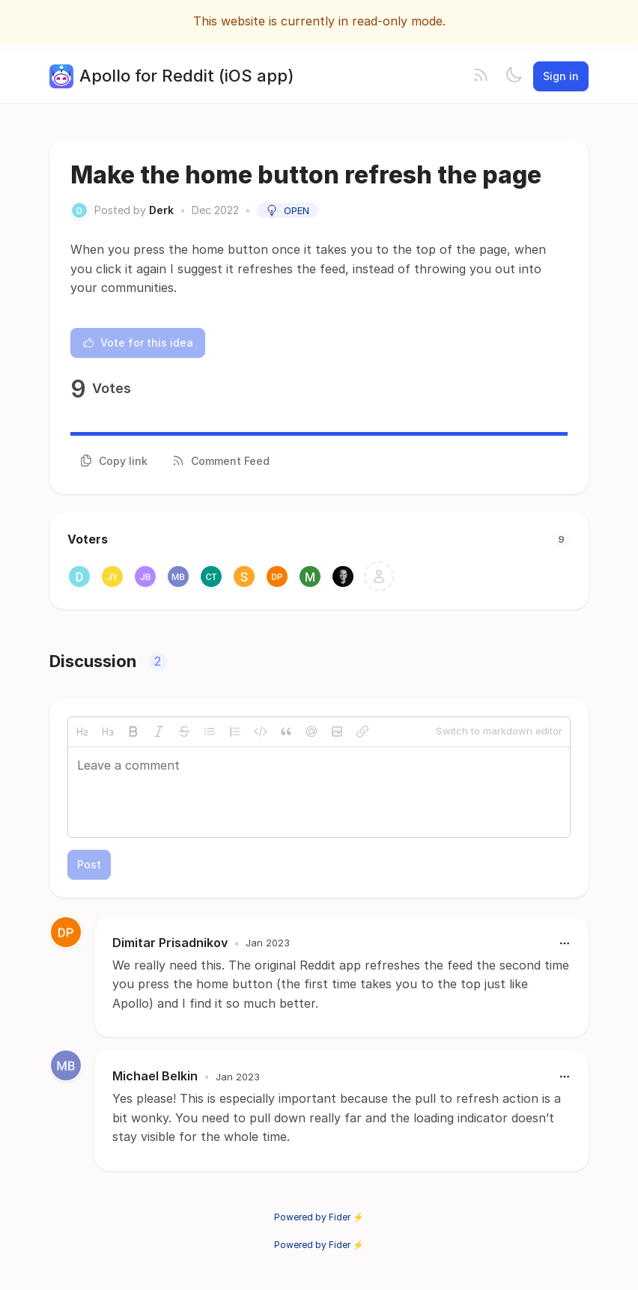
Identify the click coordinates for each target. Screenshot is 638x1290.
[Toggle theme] (513, 76)
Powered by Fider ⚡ (319, 1217)
